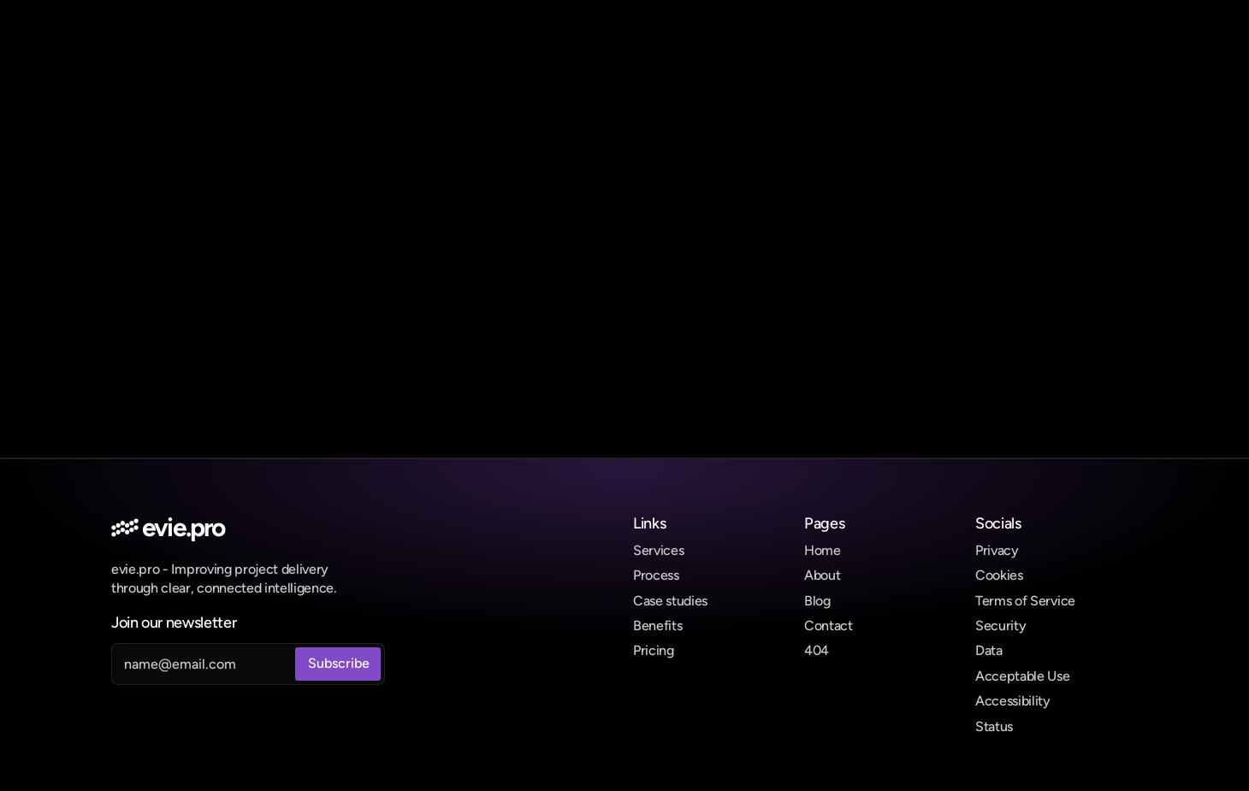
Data (989, 650)
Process (656, 575)
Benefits (657, 625)
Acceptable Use (1022, 676)
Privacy (997, 550)
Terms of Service (1025, 601)
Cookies (999, 575)
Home (822, 550)
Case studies (670, 601)
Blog (817, 601)
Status (994, 726)
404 (816, 650)
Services (658, 550)
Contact (828, 625)
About (822, 575)
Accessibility (1013, 701)
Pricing (653, 650)
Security (1000, 625)
